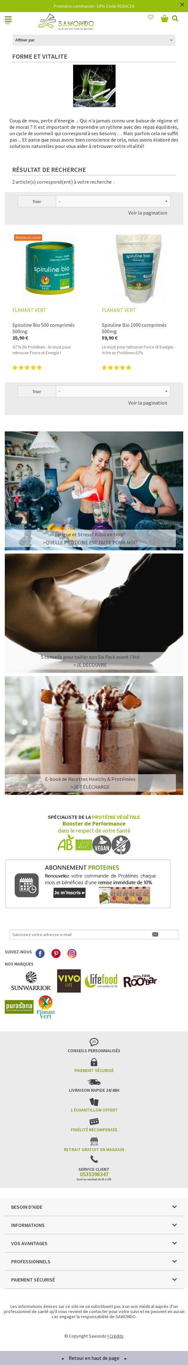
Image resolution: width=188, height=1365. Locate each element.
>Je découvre (90, 665)
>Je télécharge (90, 787)
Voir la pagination (147, 212)
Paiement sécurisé (94, 1070)
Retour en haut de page (94, 1358)
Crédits (116, 1336)
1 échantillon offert (94, 1109)
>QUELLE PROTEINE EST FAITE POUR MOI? (90, 542)
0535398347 (94, 1174)
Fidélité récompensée (94, 1129)
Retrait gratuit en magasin (94, 1149)
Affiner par (25, 40)
